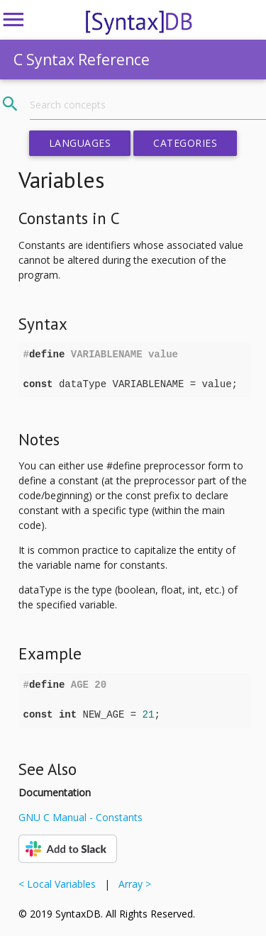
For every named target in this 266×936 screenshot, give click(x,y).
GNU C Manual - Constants (80, 817)
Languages (80, 143)
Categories (185, 143)
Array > (132, 884)
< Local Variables (59, 884)
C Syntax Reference (81, 59)
